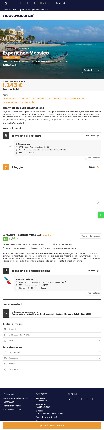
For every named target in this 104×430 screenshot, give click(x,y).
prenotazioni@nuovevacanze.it (34, 9)
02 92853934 (10, 9)
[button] (6, 201)
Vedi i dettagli (94, 157)
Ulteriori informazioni (13, 123)
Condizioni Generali (12, 406)
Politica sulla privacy (12, 409)
